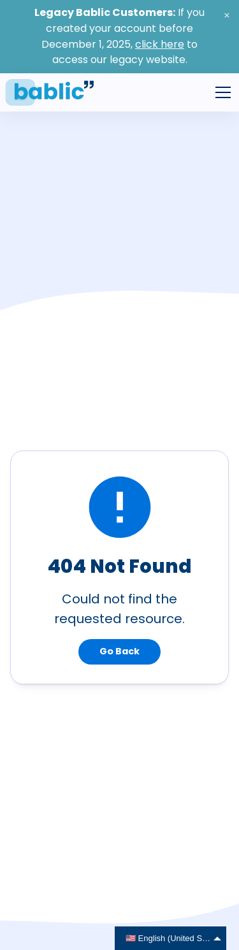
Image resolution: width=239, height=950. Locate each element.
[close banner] (227, 15)
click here (159, 44)
